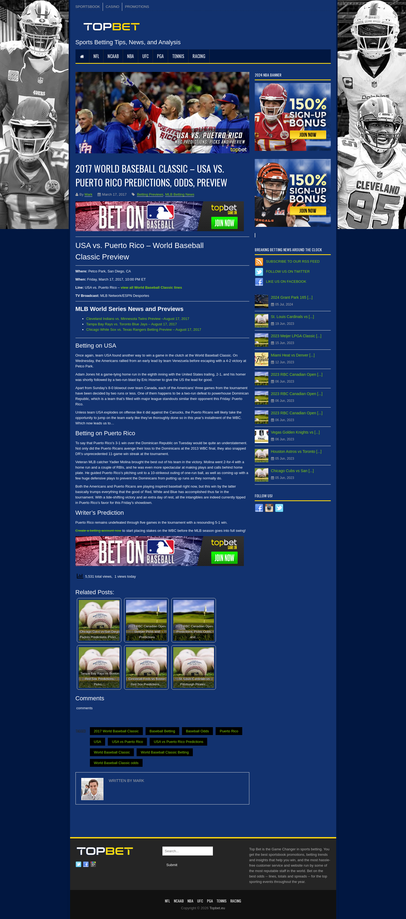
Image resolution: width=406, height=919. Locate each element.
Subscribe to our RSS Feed (293, 261)
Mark (88, 194)
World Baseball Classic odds (116, 763)
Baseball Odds (197, 731)
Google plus (93, 864)
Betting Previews (150, 194)
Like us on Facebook (286, 281)
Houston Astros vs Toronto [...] (296, 451)
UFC (145, 56)
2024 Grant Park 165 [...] (292, 297)
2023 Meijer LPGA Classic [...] (296, 336)
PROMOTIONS (137, 7)
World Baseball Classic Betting (165, 752)
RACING (199, 56)
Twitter (78, 864)
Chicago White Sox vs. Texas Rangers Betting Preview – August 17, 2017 (143, 329)
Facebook (86, 864)
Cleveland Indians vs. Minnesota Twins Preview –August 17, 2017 (137, 319)
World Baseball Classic (112, 752)
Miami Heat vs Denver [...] (293, 355)
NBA (130, 56)
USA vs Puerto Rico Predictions (178, 742)
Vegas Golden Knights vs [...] (295, 432)
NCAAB (113, 56)
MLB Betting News (179, 194)
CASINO (112, 7)
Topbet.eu (217, 908)
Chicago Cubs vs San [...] (292, 471)
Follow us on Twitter (288, 271)
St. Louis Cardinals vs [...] (292, 316)
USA (97, 742)
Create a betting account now (98, 531)
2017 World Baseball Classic (116, 731)
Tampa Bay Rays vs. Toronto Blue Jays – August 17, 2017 (131, 324)
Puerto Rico (229, 731)
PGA (160, 56)
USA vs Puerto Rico (127, 742)
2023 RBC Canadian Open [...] (297, 374)
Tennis (178, 56)
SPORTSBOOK (87, 7)
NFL (96, 56)
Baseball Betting (162, 731)
